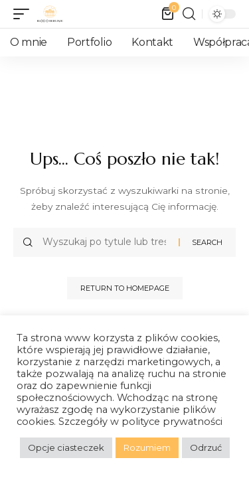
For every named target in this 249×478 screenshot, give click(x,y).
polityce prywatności (172, 422)
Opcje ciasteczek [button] (66, 447)
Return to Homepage (124, 288)
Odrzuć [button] (206, 447)
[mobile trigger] (24, 14)
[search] (189, 14)
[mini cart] (168, 14)
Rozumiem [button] (147, 447)
